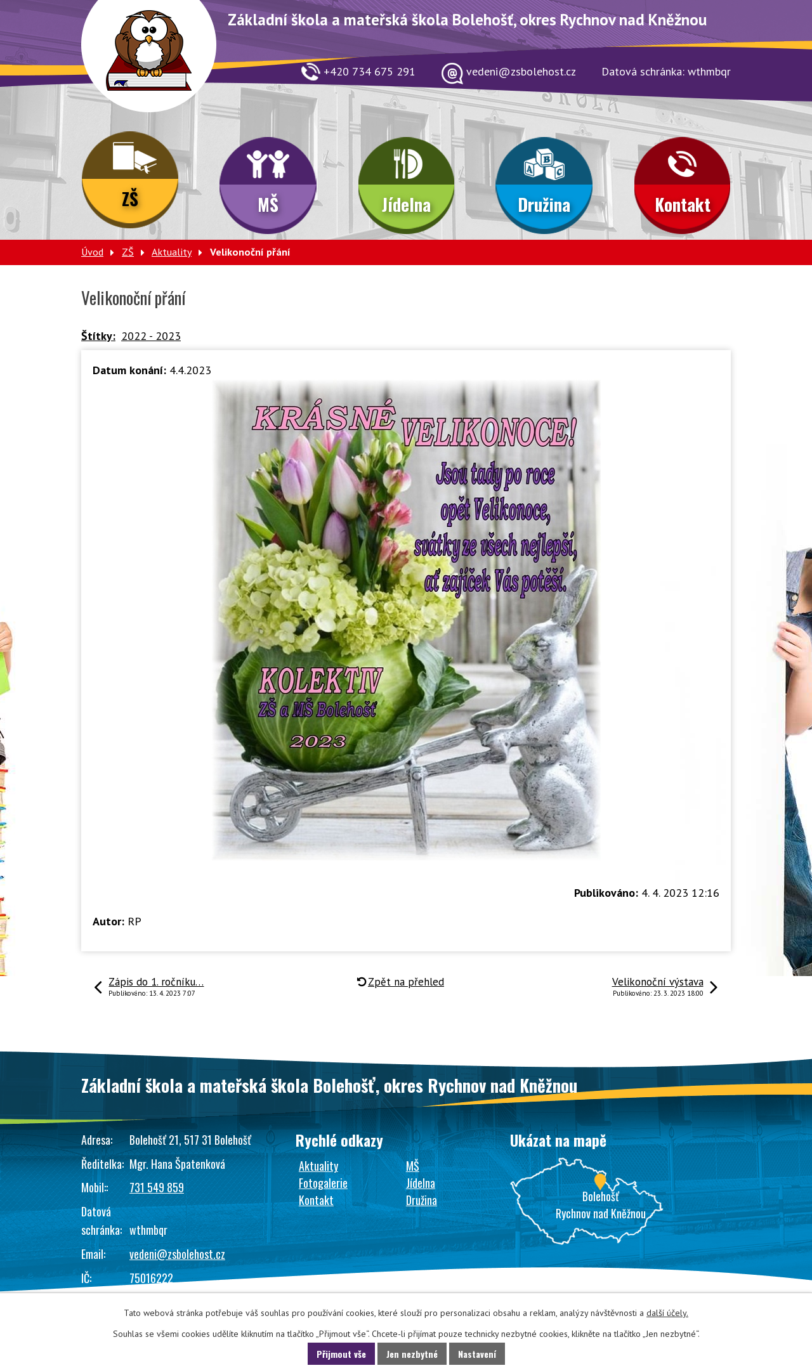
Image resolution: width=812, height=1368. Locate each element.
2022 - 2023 (151, 336)
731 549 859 (156, 1187)
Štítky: (98, 336)
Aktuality (172, 251)
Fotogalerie (323, 1183)
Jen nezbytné (412, 1353)
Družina (544, 204)
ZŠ (130, 198)
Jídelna (406, 204)
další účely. (667, 1313)
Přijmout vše (341, 1353)
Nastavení (477, 1353)
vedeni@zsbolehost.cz (177, 1254)
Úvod (92, 251)
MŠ (268, 204)
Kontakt (682, 204)
